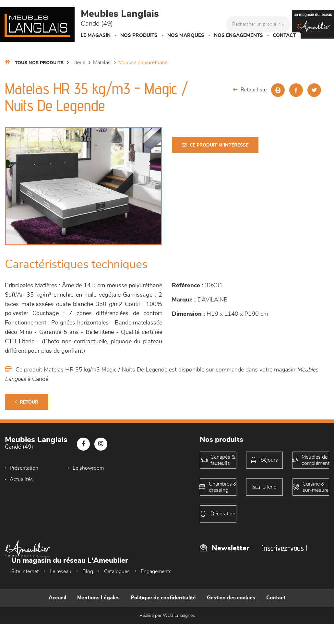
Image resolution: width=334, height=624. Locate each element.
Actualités (142, 468)
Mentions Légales (98, 597)
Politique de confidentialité (163, 597)
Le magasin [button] (96, 35)
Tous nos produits (39, 63)
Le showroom (85, 468)
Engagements (156, 571)
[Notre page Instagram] (100, 444)
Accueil (57, 597)
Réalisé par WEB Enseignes (167, 615)
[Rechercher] (283, 24)
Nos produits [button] (139, 35)
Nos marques (185, 35)
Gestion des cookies (231, 597)
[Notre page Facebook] (83, 444)
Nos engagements (238, 35)
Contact (284, 35)
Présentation (24, 468)
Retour (26, 402)
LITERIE (78, 62)
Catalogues (117, 571)
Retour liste (250, 89)
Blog (87, 571)
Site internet (25, 571)
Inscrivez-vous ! (284, 548)
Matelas (102, 62)
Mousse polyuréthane (142, 62)
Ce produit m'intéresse (215, 145)
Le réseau (60, 571)
